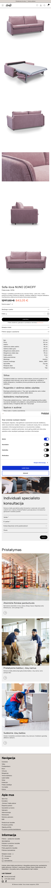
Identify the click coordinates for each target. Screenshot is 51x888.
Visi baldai (5, 787)
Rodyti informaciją (40, 462)
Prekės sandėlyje (7, 785)
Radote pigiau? (7, 304)
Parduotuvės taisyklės (8, 822)
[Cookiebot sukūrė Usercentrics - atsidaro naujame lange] (41, 414)
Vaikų (3, 764)
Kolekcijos (5, 782)
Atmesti (25, 473)
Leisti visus (25, 468)
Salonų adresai (31, 1)
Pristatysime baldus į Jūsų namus (20, 668)
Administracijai (6, 812)
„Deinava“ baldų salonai (9, 803)
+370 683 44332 (8, 879)
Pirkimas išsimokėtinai (8, 850)
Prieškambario (6, 766)
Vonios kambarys (7, 775)
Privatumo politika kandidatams (11, 829)
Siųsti (44, 537)
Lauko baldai (5, 778)
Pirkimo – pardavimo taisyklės (11, 839)
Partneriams (5, 815)
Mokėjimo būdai (6, 854)
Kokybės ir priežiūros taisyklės (11, 843)
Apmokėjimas (6, 841)
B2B (3, 819)
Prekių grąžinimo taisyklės (9, 848)
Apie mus (4, 799)
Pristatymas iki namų (21, 1)
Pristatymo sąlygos (7, 845)
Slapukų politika (6, 827)
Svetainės (5, 762)
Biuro (3, 768)
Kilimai (4, 789)
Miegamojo (5, 773)
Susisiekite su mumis (8, 808)
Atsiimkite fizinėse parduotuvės (19, 603)
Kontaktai (5, 801)
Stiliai (3, 780)
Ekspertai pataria (7, 805)
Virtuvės (4, 771)
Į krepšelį (25, 319)
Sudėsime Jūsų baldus (14, 733)
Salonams (5, 810)
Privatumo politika (7, 825)
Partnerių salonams (7, 817)
